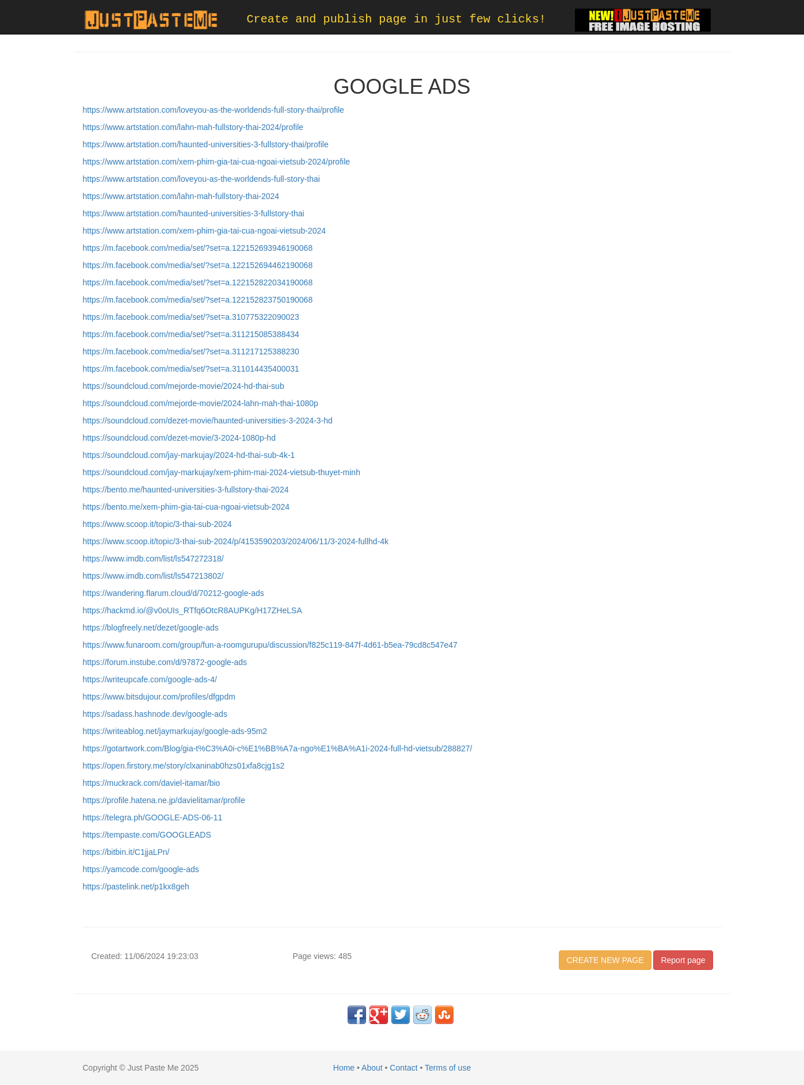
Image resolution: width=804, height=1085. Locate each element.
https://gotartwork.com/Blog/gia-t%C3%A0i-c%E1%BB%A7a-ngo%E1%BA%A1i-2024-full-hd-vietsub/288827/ (278, 748)
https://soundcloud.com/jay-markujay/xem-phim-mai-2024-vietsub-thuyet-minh (221, 472)
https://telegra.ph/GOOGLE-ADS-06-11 (153, 817)
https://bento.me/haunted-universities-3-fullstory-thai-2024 (186, 489)
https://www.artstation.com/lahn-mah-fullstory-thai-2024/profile (193, 127)
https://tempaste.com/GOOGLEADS (147, 834)
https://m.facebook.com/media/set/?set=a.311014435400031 (191, 368)
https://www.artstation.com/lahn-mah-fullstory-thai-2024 (181, 196)
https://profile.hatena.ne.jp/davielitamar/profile (164, 800)
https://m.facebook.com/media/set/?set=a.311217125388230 (191, 351)
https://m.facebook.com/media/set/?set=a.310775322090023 (191, 317)
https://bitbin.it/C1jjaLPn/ (126, 852)
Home (344, 1067)
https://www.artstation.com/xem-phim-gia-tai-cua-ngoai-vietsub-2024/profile (216, 161)
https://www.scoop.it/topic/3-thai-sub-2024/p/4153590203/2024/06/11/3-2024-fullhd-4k (236, 541)
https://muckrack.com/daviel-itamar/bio (151, 783)
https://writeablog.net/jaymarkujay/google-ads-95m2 (175, 731)
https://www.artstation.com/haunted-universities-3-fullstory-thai (193, 213)
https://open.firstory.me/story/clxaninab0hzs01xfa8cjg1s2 (184, 765)
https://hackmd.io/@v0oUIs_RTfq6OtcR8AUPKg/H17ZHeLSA (192, 610)
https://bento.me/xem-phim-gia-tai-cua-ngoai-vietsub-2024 (186, 506)
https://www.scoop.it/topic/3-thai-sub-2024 (157, 524)
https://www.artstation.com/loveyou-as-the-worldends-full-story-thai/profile (213, 109)
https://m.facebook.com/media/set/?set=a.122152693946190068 (198, 248)
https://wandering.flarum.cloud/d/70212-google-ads (173, 593)
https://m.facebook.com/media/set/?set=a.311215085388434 (191, 334)
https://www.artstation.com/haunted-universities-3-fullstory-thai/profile (206, 144)
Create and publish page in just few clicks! (396, 19)
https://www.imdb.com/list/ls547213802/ (153, 575)
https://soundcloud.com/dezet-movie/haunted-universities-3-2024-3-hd (208, 420)
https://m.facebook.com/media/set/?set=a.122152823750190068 (198, 299)
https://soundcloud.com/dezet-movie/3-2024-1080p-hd (179, 437)
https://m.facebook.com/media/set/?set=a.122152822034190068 (198, 282)
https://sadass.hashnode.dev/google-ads (155, 714)
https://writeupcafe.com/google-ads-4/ (150, 679)
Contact (403, 1067)
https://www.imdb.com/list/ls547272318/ (153, 558)
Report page (683, 960)
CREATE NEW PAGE (604, 960)
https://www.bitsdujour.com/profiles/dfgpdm (159, 696)
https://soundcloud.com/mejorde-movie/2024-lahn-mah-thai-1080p (200, 403)
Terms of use (448, 1067)
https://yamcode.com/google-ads (141, 869)
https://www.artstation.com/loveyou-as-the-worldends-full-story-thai (201, 179)
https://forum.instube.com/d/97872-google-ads (165, 662)
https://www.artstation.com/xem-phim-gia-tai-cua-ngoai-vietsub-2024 (204, 230)
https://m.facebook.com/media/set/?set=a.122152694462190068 (198, 265)
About (372, 1067)
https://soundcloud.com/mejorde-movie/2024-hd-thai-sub (183, 386)
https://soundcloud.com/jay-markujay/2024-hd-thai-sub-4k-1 (189, 455)
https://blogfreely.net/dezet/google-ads (151, 627)
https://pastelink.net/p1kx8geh (136, 886)
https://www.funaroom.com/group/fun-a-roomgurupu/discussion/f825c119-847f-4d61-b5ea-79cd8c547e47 (270, 645)
